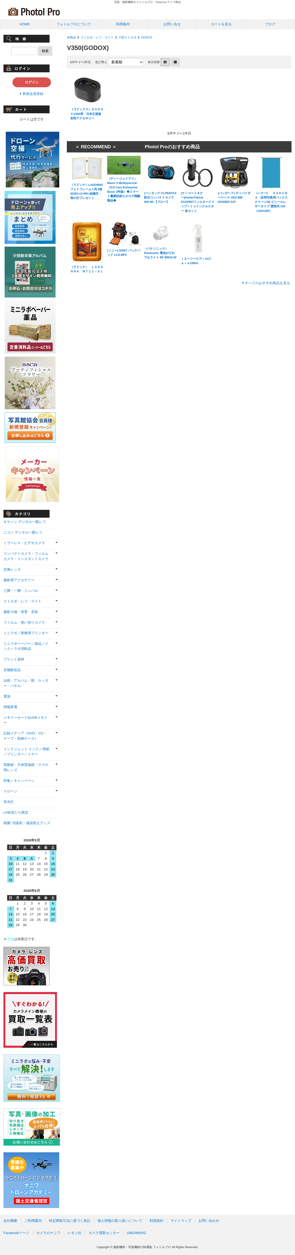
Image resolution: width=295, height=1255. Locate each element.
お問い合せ (172, 24)
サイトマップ (181, 1221)
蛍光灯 (8, 802)
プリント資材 (13, 659)
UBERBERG (136, 1233)
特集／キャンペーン (19, 780)
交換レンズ (12, 569)
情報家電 (10, 707)
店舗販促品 (12, 670)
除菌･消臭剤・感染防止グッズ (26, 823)
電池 (6, 696)
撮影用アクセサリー (19, 580)
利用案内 (123, 24)
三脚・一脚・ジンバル (20, 590)
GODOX (146, 37)
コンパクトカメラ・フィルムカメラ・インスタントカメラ (25, 556)
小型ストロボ (127, 37)
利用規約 (156, 1221)
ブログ (270, 24)
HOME (25, 24)
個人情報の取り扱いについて (119, 1221)
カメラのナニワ (48, 1233)
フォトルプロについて (73, 24)
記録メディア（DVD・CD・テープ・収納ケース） (25, 735)
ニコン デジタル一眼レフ (22, 532)
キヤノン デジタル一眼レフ (24, 522)
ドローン (10, 791)
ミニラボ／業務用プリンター (25, 633)
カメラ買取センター (104, 1233)
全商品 (71, 37)
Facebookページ (16, 1233)
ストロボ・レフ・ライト (97, 37)
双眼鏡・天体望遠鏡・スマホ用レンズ (25, 767)
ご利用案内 (33, 1221)
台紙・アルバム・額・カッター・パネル (25, 683)
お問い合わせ (208, 1221)
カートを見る (221, 24)
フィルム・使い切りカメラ (24, 622)
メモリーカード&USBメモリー (25, 720)
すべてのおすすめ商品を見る (267, 283)
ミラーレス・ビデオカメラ (24, 543)
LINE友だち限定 (15, 812)
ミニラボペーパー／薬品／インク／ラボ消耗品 (25, 646)
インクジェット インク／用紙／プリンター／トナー (26, 751)
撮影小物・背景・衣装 (20, 612)
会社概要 (10, 1221)
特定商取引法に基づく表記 (69, 1221)
